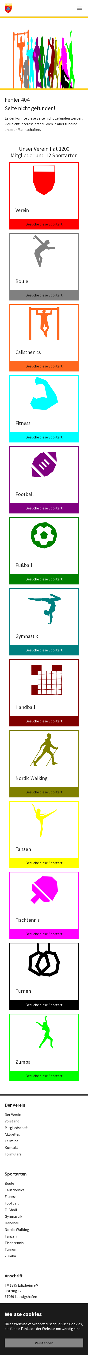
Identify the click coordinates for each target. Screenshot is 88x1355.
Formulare (13, 1154)
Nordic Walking (17, 1229)
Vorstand (12, 1121)
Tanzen (11, 1236)
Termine (11, 1140)
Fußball (11, 1209)
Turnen (10, 1249)
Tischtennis (14, 1242)
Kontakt (11, 1147)
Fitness (10, 1196)
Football (12, 1203)
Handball (12, 1223)
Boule (9, 1183)
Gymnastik (13, 1216)
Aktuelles (12, 1134)
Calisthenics (14, 1190)
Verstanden (44, 1343)
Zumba (10, 1256)
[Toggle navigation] (79, 8)
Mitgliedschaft (16, 1127)
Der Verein (13, 1114)
